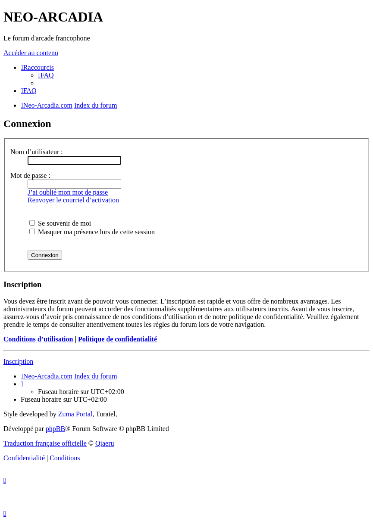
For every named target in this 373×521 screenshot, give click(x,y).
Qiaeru (104, 443)
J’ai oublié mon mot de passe (68, 192)
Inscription (18, 361)
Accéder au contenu (30, 52)
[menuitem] (46, 75)
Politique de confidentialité (117, 339)
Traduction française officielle (45, 443)
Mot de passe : (30, 175)
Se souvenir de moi (60, 223)
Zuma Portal (75, 414)
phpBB (55, 428)
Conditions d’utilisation (38, 339)
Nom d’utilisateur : (36, 151)
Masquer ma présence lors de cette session (92, 232)
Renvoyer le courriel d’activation (73, 200)
